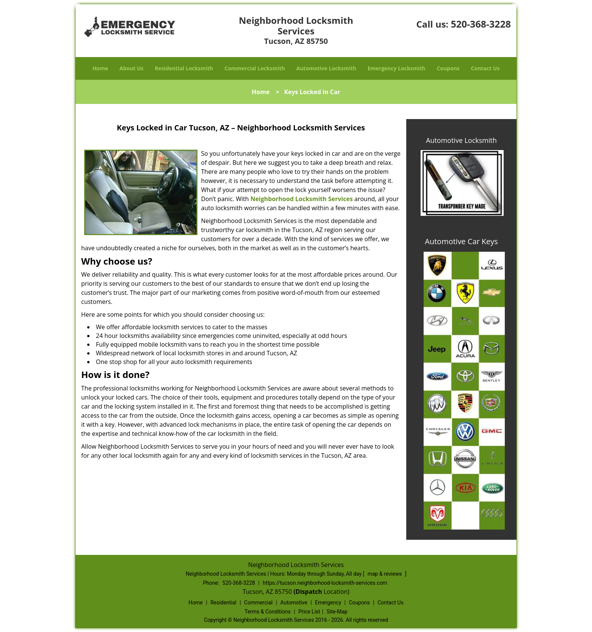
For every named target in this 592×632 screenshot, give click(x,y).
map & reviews (385, 574)
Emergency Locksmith (397, 68)
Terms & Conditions (268, 612)
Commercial (258, 602)
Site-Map (337, 612)
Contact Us (485, 68)
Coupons (448, 68)
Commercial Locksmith (254, 68)
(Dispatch (308, 591)
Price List (309, 612)
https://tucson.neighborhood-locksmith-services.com (325, 583)
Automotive (293, 602)
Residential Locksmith (184, 68)
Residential (223, 602)
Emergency (328, 602)
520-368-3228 (481, 23)
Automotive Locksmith (326, 68)
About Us (131, 68)
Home (100, 68)
